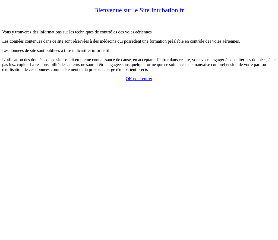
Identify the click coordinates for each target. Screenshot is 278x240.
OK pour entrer (139, 78)
